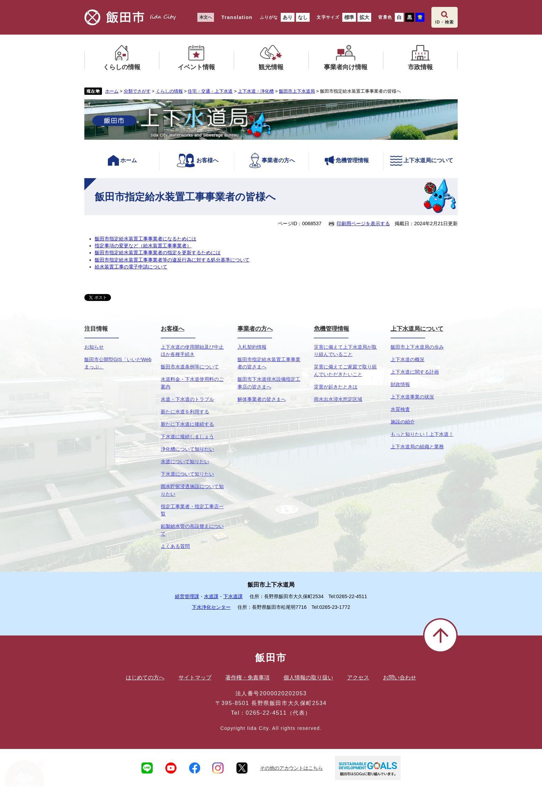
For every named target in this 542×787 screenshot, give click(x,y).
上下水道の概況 (407, 359)
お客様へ (196, 161)
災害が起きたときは (335, 387)
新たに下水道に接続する (187, 424)
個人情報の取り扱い (308, 677)
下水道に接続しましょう (187, 436)
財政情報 (400, 384)
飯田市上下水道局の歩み (417, 347)
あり (287, 17)
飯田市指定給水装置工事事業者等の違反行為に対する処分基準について (172, 260)
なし (303, 17)
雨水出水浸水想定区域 (338, 399)
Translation (236, 17)
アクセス (358, 677)
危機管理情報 (346, 161)
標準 (349, 17)
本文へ (205, 17)
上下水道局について (421, 161)
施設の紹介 (403, 421)
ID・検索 (444, 22)
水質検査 (400, 409)
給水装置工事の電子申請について (131, 266)
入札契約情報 (252, 347)
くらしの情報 (169, 91)
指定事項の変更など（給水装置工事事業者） (143, 245)
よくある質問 (175, 546)
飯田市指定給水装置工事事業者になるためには (145, 238)
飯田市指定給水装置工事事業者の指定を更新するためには (158, 252)
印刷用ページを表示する (363, 223)
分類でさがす (137, 91)
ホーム (112, 91)
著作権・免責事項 (247, 677)
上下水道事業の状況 (412, 397)
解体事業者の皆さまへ (261, 399)
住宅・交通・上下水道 (210, 91)
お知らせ (94, 347)
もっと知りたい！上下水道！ (422, 434)
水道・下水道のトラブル (187, 399)
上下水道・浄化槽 (256, 91)
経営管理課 (187, 596)
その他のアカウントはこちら (291, 768)
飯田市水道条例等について (190, 366)
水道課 (211, 596)
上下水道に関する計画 (415, 372)
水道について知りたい (185, 461)
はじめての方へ (145, 677)
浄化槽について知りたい (187, 449)
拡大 (364, 17)
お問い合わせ (399, 677)
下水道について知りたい (187, 474)
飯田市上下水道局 (297, 91)
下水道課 (233, 596)
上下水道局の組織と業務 (417, 446)
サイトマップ (195, 677)
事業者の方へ (271, 161)
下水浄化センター (211, 607)
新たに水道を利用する (185, 411)
